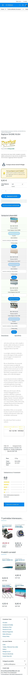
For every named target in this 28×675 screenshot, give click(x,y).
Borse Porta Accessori (7, 524)
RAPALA (4, 546)
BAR (16, 461)
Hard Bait (15, 131)
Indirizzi (4, 649)
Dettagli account (6, 651)
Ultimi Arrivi (18, 1)
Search (20, 5)
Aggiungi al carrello (12, 196)
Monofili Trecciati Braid (19, 525)
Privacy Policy (6, 636)
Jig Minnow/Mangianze (6, 132)
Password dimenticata (8, 653)
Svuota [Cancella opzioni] (13, 186)
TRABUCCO (18, 546)
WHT (18, 463)
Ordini (4, 644)
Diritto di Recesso (7, 634)
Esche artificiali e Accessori (14, 9)
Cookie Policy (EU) (7, 656)
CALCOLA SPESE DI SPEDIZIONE (10, 205)
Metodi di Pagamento (8, 631)
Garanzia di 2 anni (7, 629)
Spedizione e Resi (7, 627)
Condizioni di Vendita (8, 624)
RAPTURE (3, 138)
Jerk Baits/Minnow (21, 131)
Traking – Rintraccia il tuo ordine (10, 647)
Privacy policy (14, 243)
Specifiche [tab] (18, 335)
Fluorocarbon (18, 524)
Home (2, 9)
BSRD (18, 461)
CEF (16, 463)
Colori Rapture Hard (5, 184)
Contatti (25, 1)
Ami (3, 584)
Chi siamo (5, 622)
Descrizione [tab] (4, 335)
